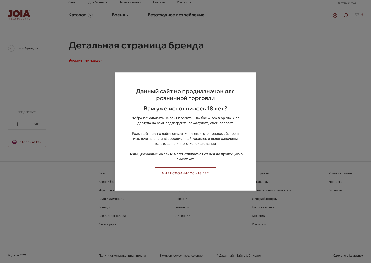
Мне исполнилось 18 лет (185, 173)
